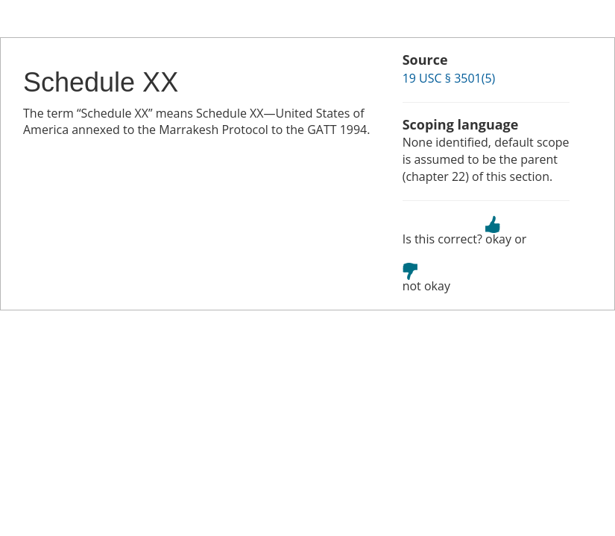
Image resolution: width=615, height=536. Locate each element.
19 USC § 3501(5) (449, 78)
